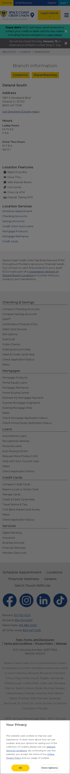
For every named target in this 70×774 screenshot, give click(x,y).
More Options (50, 767)
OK (20, 767)
